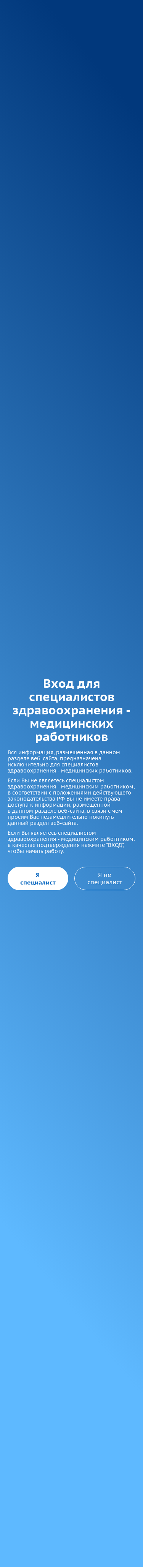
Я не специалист (104, 878)
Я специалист (38, 878)
